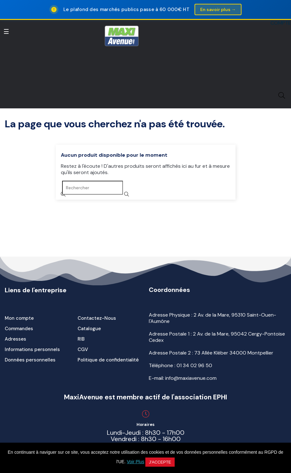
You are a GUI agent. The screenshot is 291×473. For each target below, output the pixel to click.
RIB (81, 339)
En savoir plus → (218, 9)
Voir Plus (135, 461)
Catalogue (89, 328)
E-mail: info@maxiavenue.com (183, 378)
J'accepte (160, 462)
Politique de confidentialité (108, 360)
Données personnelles (30, 360)
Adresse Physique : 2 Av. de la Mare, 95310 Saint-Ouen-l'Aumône (212, 318)
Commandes (19, 328)
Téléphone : (180, 365)
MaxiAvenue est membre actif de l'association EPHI (145, 397)
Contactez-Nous (97, 318)
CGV (83, 349)
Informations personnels (32, 349)
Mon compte (19, 318)
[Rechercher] (92, 188)
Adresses (15, 339)
